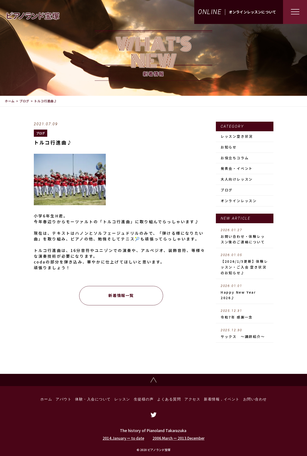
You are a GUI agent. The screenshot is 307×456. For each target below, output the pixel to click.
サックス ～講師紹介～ (245, 333)
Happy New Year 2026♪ (245, 292)
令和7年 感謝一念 (245, 314)
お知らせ (229, 147)
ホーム (10, 101)
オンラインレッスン (239, 200)
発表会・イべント (237, 168)
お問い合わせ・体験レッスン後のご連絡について (245, 236)
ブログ (24, 101)
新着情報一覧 (121, 295)
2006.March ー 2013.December (179, 438)
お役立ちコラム (235, 157)
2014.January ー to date (123, 438)
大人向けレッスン (237, 179)
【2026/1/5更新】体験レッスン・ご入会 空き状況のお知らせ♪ (245, 264)
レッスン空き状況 (237, 136)
